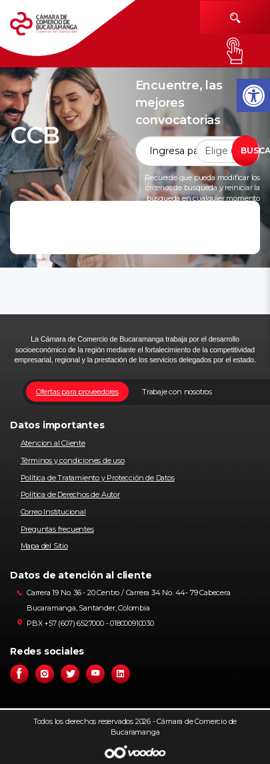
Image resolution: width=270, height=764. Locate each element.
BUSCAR (250, 150)
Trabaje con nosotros (177, 391)
